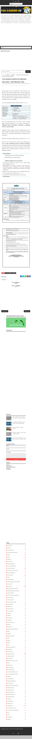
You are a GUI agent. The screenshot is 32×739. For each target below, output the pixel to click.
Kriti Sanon (10, 614)
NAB (8, 635)
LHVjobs (9, 623)
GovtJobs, (20, 87)
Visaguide (9, 720)
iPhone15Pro (10, 603)
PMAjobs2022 (10, 659)
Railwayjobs (10, 682)
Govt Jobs (9, 587)
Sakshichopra (10, 691)
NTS (8, 648)
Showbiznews (10, 700)
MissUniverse (10, 626)
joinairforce (10, 612)
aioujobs (9, 549)
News (8, 644)
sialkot (9, 702)
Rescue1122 (10, 687)
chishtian (9, 565)
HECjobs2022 (10, 596)
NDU (8, 641)
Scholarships (10, 696)
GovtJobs (7, 74)
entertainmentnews (12, 574)
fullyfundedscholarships (13, 585)
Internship (10, 601)
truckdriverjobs (11, 711)
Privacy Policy (9, 469)
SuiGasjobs (10, 705)
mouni (9, 628)
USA (8, 718)
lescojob (9, 621)
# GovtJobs (7, 275)
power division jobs (12, 664)
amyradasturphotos (12, 556)
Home (3, 74)
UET (8, 716)
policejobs (10, 662)
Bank (8, 558)
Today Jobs (10, 707)
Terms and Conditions (11, 470)
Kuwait (9, 617)
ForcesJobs (10, 578)
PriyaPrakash (10, 673)
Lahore (9, 619)
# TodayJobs (13, 275)
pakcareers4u (11, 657)
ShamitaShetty (11, 698)
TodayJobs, (24, 87)
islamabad (10, 608)
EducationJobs (11, 572)
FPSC (8, 581)
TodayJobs (13, 74)
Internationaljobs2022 (13, 599)
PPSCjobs (9, 668)
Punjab (9, 680)
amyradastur (10, 554)
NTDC (8, 646)
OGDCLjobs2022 (11, 650)
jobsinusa (10, 610)
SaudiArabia (10, 693)
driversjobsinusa (11, 569)
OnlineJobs (10, 655)
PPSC (8, 666)
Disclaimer (8, 471)
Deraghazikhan (11, 567)
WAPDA (9, 723)
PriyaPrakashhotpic (12, 675)
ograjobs (9, 653)
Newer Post (4, 314)
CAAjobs (9, 563)
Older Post (27, 314)
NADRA (9, 637)
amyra (9, 551)
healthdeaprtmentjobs (13, 594)
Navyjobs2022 (10, 639)
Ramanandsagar (11, 684)
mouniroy (9, 630)
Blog (8, 560)
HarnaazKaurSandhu (12, 592)
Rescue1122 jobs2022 (12, 689)
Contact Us (8, 473)
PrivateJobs (10, 671)
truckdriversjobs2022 (12, 714)
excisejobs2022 (11, 576)
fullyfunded (10, 583)
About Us (8, 468)
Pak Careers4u (12, 732)
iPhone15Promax (11, 605)
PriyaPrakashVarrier (12, 677)
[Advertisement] (16, 34)
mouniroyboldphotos (12, 632)
